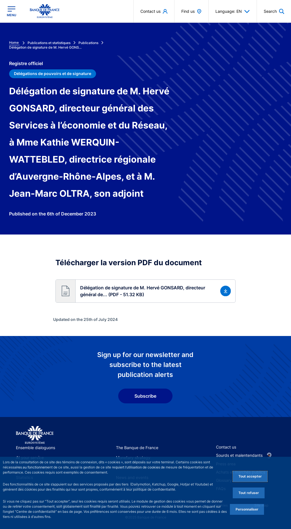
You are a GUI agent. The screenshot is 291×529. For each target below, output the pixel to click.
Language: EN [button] (232, 11)
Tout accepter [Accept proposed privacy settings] (250, 476)
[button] (145, 291)
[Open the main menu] (11, 11)
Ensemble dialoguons (35, 447)
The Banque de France (137, 447)
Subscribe (145, 396)
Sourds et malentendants (239, 455)
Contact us (226, 447)
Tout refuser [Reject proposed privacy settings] (248, 493)
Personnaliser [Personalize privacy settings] (247, 509)
